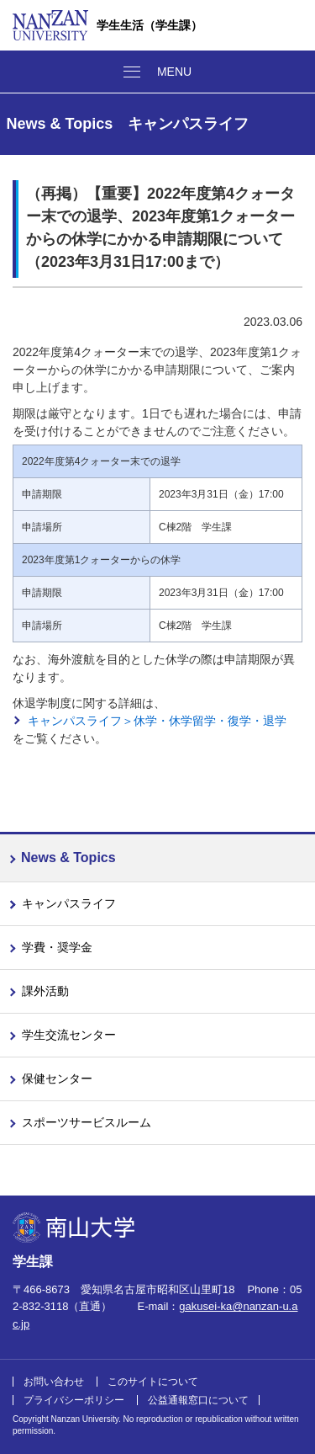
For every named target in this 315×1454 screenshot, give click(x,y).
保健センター (57, 1078)
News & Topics (68, 857)
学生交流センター (69, 1034)
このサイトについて (153, 1381)
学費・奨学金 (57, 947)
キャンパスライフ (69, 903)
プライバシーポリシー (74, 1400)
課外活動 (45, 991)
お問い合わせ (54, 1381)
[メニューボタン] (157, 72)
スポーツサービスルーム (86, 1122)
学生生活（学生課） (149, 25)
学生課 (33, 1261)
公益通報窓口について (198, 1400)
